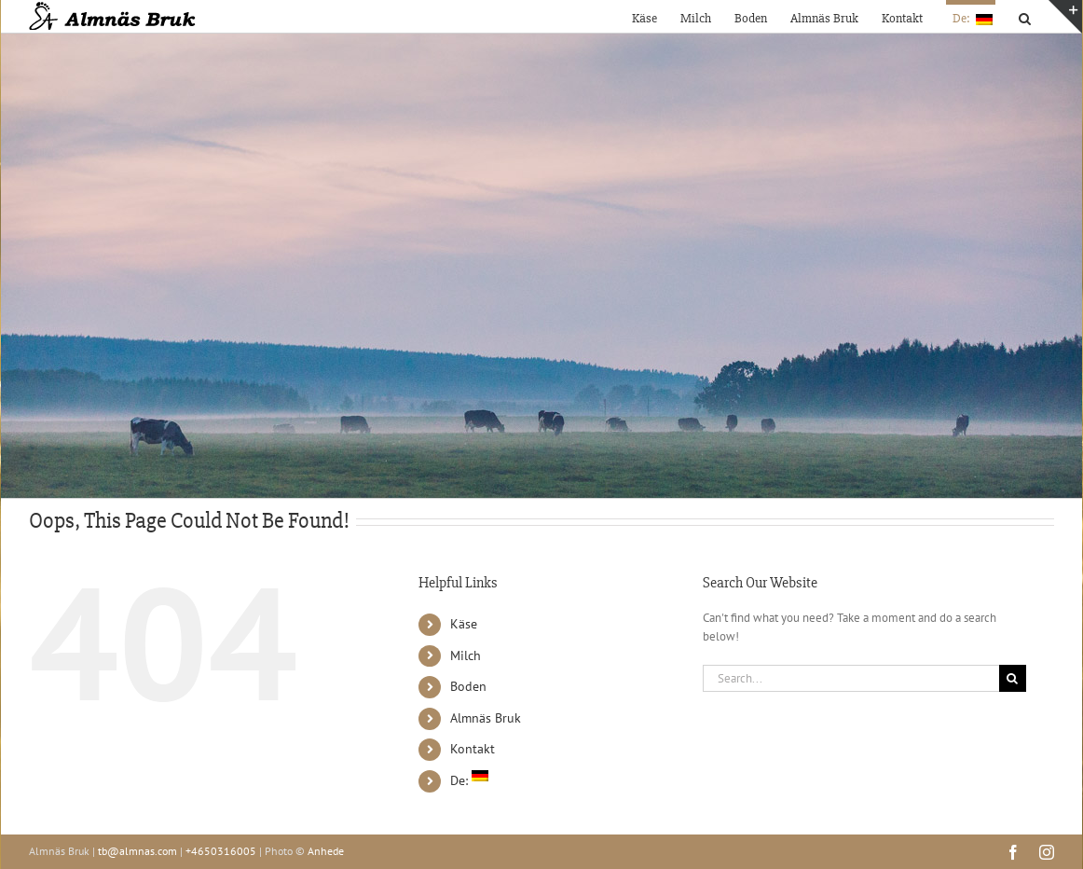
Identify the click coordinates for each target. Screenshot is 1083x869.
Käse (463, 623)
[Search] (1012, 678)
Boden (468, 686)
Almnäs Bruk (485, 718)
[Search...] (851, 678)
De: (469, 780)
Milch (465, 655)
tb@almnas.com (137, 851)
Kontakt (472, 748)
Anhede (326, 851)
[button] (1025, 16)
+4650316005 (220, 851)
